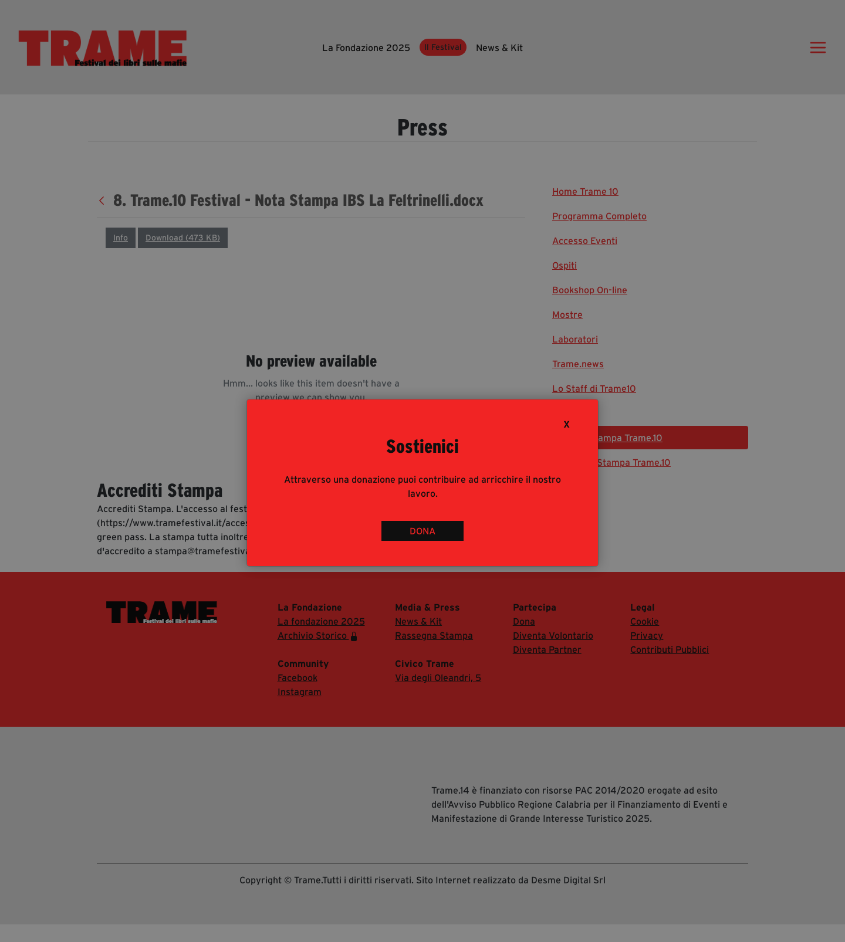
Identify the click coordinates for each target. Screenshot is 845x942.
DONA (422, 531)
